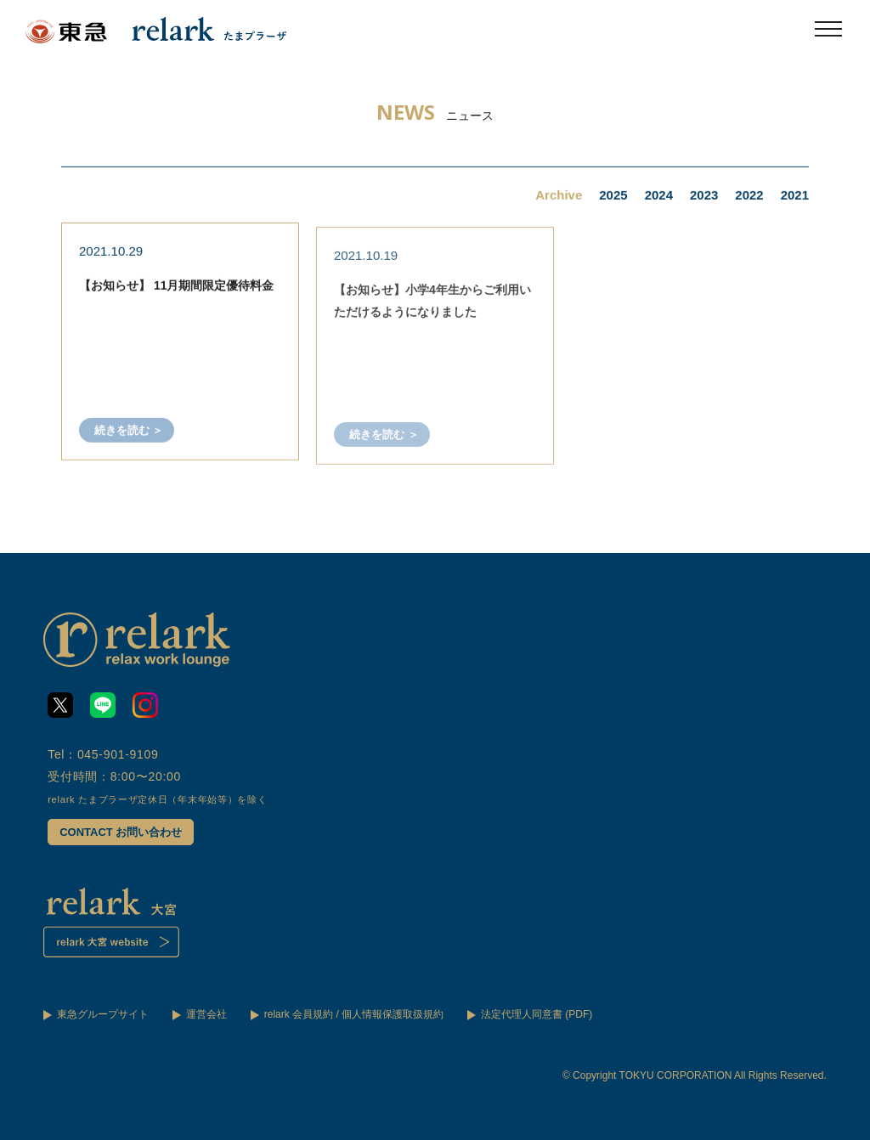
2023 (704, 196)
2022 (749, 196)
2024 (659, 196)
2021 (795, 196)
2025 (613, 196)
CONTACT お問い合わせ (120, 832)
